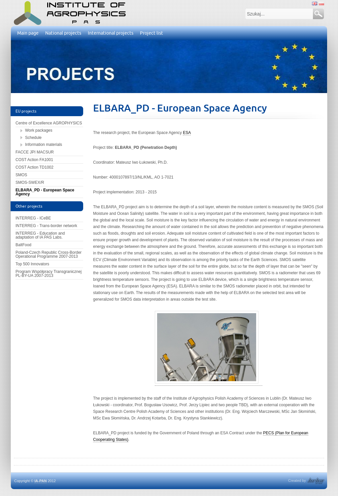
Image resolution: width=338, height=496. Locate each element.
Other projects (29, 206)
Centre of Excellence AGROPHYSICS (49, 123)
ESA (187, 132)
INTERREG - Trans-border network (46, 225)
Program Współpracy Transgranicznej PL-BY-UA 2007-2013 (49, 273)
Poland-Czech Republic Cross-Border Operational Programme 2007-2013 (49, 254)
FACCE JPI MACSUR (35, 152)
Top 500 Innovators (32, 264)
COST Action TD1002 (34, 167)
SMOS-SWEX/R (30, 182)
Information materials (43, 144)
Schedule (33, 137)
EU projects (26, 111)
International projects (110, 33)
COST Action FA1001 (34, 159)
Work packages (38, 130)
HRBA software (315, 481)
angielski (314, 3)
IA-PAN (40, 481)
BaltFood (23, 245)
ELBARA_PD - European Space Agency (45, 192)
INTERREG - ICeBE (33, 218)
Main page (28, 33)
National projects (63, 33)
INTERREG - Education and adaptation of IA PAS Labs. (40, 235)
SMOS (21, 175)
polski (321, 3)
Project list (151, 33)
